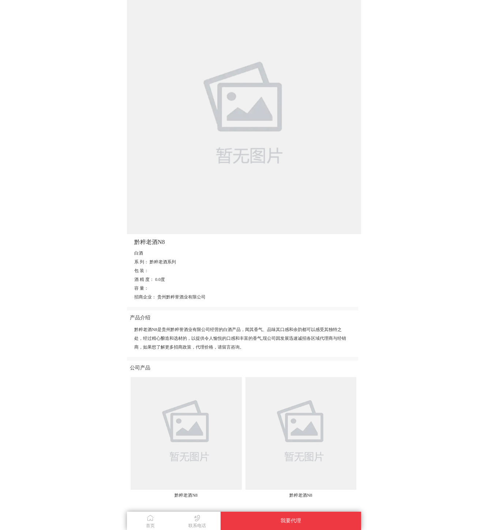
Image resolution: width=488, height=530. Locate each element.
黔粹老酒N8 (186, 495)
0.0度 (160, 279)
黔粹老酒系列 (163, 261)
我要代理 (291, 520)
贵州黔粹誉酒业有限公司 (181, 297)
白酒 (138, 253)
